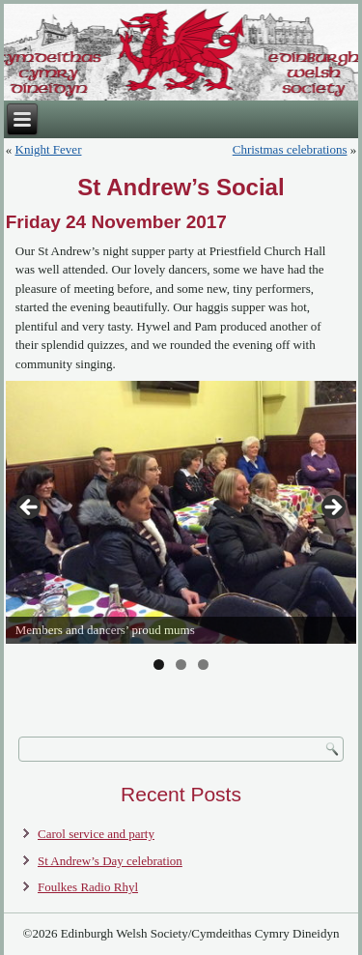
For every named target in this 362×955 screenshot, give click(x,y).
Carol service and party (96, 833)
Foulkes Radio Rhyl (88, 887)
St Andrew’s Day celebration (110, 861)
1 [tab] (158, 664)
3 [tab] (203, 664)
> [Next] (332, 508)
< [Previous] (29, 508)
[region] (181, 513)
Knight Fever (48, 149)
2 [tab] (181, 664)
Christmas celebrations (290, 149)
